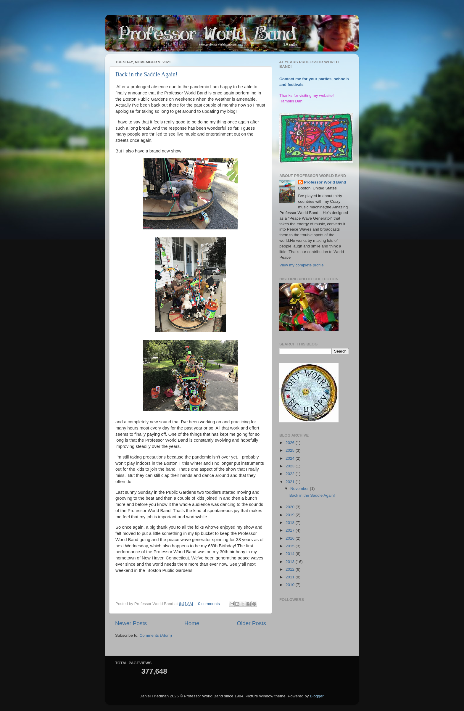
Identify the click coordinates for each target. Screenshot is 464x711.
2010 (291, 585)
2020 (291, 507)
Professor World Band (325, 182)
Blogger (316, 696)
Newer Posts (131, 623)
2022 (291, 474)
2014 (291, 553)
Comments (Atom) (156, 635)
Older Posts (251, 623)
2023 (291, 466)
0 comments (209, 603)
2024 (291, 458)
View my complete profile (301, 265)
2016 (291, 538)
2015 (291, 546)
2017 (291, 530)
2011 (291, 577)
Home (191, 623)
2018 (291, 522)
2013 (291, 561)
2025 (291, 450)
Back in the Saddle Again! (146, 74)
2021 (291, 482)
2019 (291, 515)
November (300, 488)
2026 (291, 442)
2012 (291, 569)
